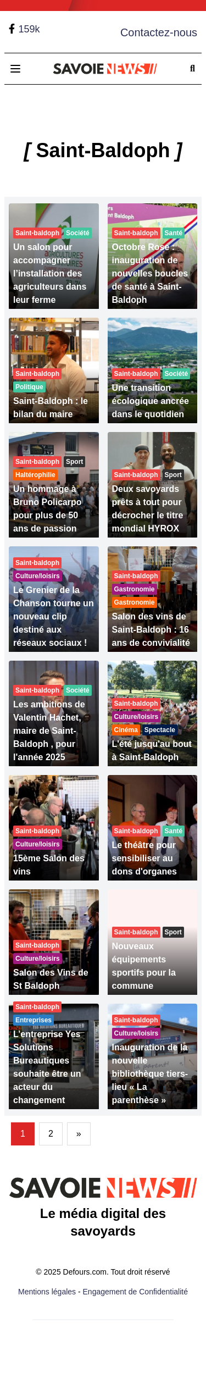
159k (29, 29)
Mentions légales (47, 1291)
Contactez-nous (158, 32)
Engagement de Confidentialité (135, 1291)
